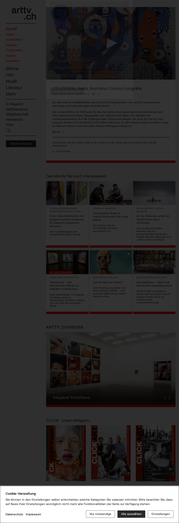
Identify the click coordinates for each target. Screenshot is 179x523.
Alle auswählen (131, 514)
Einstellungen (161, 514)
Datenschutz (14, 514)
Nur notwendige (100, 514)
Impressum (33, 514)
